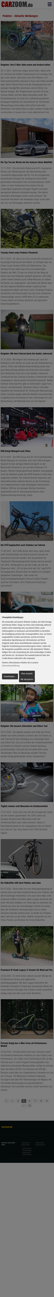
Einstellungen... (10, 676)
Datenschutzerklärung (10, 666)
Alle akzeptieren (26, 679)
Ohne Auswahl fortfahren (27, 674)
